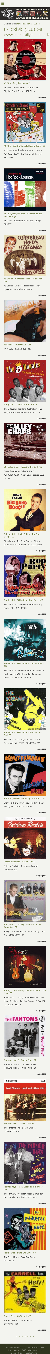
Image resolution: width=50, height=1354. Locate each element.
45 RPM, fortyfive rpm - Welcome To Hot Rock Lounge (23, 215)
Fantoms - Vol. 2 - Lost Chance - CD (20, 1123)
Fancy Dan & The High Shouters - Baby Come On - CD (22, 925)
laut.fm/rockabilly (36, 1347)
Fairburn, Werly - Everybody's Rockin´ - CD (24, 798)
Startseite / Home (24, 24)
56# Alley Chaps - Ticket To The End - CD (23, 467)
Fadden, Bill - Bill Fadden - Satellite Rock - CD (23, 664)
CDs (35, 24)
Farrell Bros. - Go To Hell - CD (17, 1316)
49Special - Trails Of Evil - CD (17, 344)
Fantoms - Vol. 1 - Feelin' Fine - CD (20, 1060)
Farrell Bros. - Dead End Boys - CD (20, 1252)
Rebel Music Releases (15, 1347)
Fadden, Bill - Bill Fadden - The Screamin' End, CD (23, 733)
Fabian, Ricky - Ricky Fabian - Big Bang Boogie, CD (22, 535)
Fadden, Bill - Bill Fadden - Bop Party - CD (23, 600)
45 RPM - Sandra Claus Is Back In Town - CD (24, 146)
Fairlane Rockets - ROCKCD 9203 (19, 861)
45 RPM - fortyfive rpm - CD (17, 83)
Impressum (13, 1350)
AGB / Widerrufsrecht (32, 1350)
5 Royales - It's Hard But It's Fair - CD (21, 404)
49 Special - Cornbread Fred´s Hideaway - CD (24, 280)
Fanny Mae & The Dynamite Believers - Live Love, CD (25, 991)
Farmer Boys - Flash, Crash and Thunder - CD (24, 1188)
